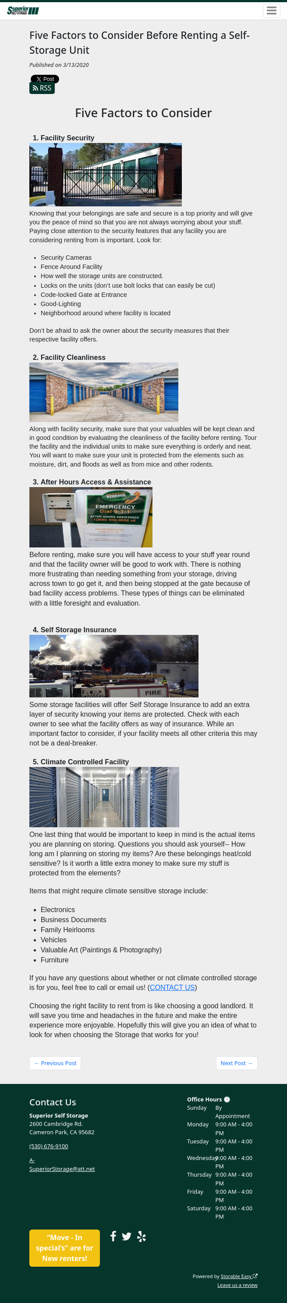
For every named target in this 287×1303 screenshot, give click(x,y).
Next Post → (237, 1063)
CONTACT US (172, 987)
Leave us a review (237, 1285)
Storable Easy (239, 1276)
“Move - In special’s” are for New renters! (64, 1248)
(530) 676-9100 (48, 1146)
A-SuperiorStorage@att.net (62, 1164)
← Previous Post (55, 1063)
